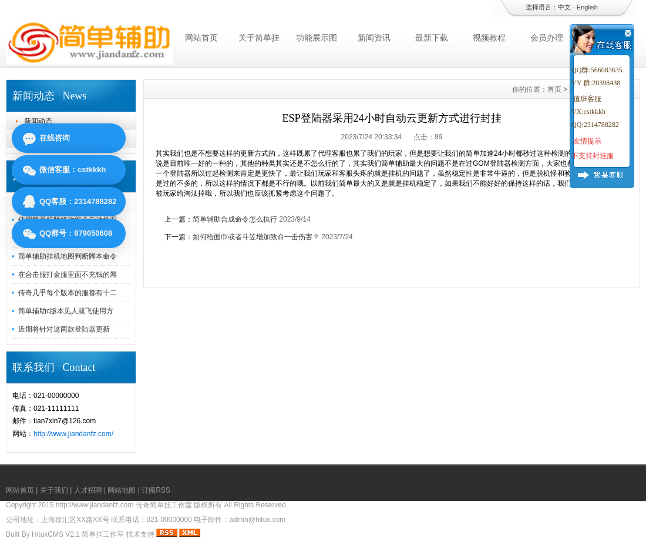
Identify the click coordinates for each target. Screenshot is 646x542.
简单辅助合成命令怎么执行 (235, 219)
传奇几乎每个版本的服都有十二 (67, 293)
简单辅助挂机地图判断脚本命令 (67, 256)
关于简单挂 (259, 37)
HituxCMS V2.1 (56, 534)
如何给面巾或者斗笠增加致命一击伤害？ (256, 237)
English (587, 7)
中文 (564, 7)
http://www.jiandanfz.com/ (73, 434)
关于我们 (54, 490)
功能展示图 (316, 37)
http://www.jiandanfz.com (95, 505)
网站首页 (201, 37)
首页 (554, 89)
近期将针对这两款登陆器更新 (64, 329)
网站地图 (121, 490)
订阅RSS (156, 490)
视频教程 (489, 37)
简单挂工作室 (103, 534)
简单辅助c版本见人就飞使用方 (65, 311)
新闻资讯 (374, 37)
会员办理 (546, 37)
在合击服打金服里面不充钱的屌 (67, 274)
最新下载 (431, 37)
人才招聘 (88, 490)
